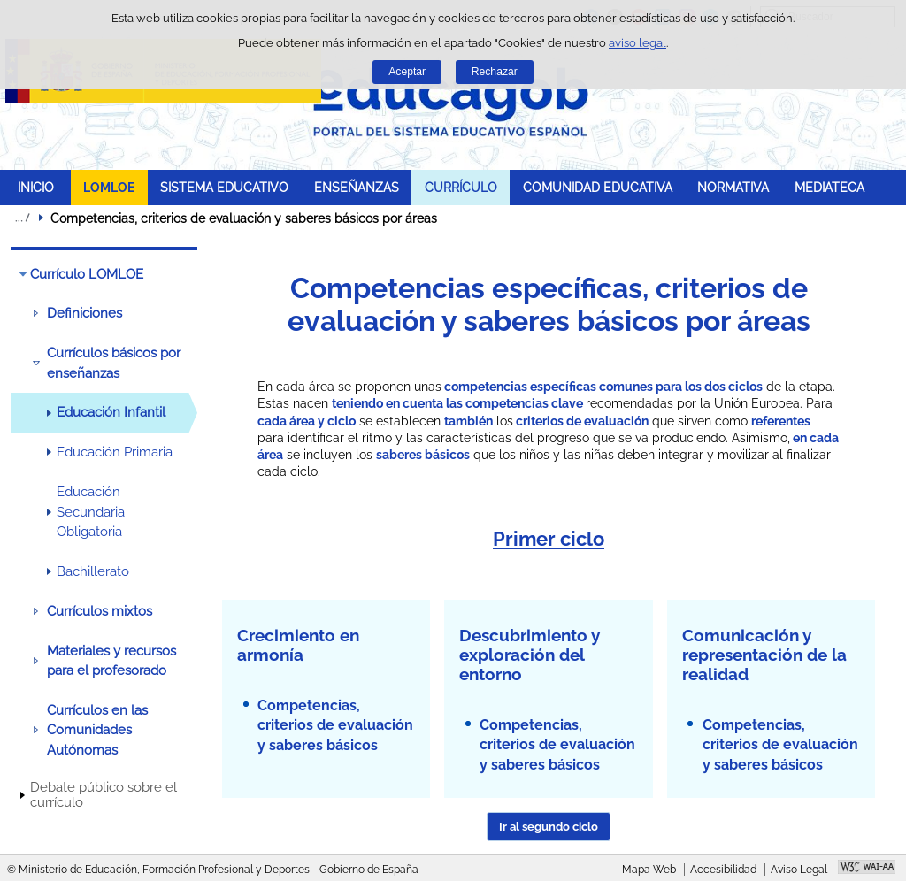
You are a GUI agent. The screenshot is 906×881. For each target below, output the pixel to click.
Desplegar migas (22, 217)
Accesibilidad (723, 869)
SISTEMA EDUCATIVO (224, 187)
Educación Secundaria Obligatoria (91, 512)
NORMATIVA (733, 187)
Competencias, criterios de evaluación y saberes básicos (335, 726)
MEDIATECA (829, 187)
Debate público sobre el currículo (103, 795)
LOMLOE (108, 187)
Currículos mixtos (99, 611)
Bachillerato (93, 571)
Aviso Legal (799, 869)
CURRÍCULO (461, 187)
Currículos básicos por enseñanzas (113, 362)
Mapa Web (649, 869)
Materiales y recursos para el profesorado (111, 660)
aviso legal (637, 43)
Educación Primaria (115, 452)
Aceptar (407, 71)
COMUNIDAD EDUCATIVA (597, 187)
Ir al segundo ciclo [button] (548, 826)
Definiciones (84, 313)
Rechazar (495, 71)
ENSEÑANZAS (356, 187)
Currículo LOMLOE (86, 274)
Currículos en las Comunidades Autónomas (97, 730)
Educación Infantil (111, 412)
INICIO (36, 187)
